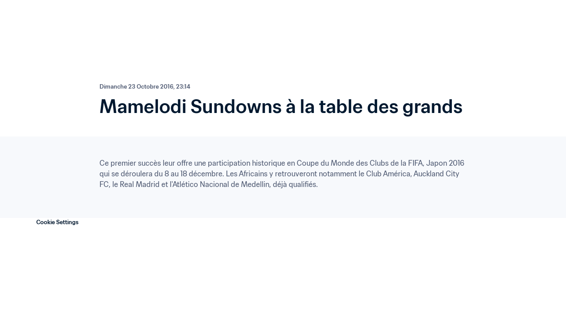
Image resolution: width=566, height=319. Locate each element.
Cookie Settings (57, 222)
